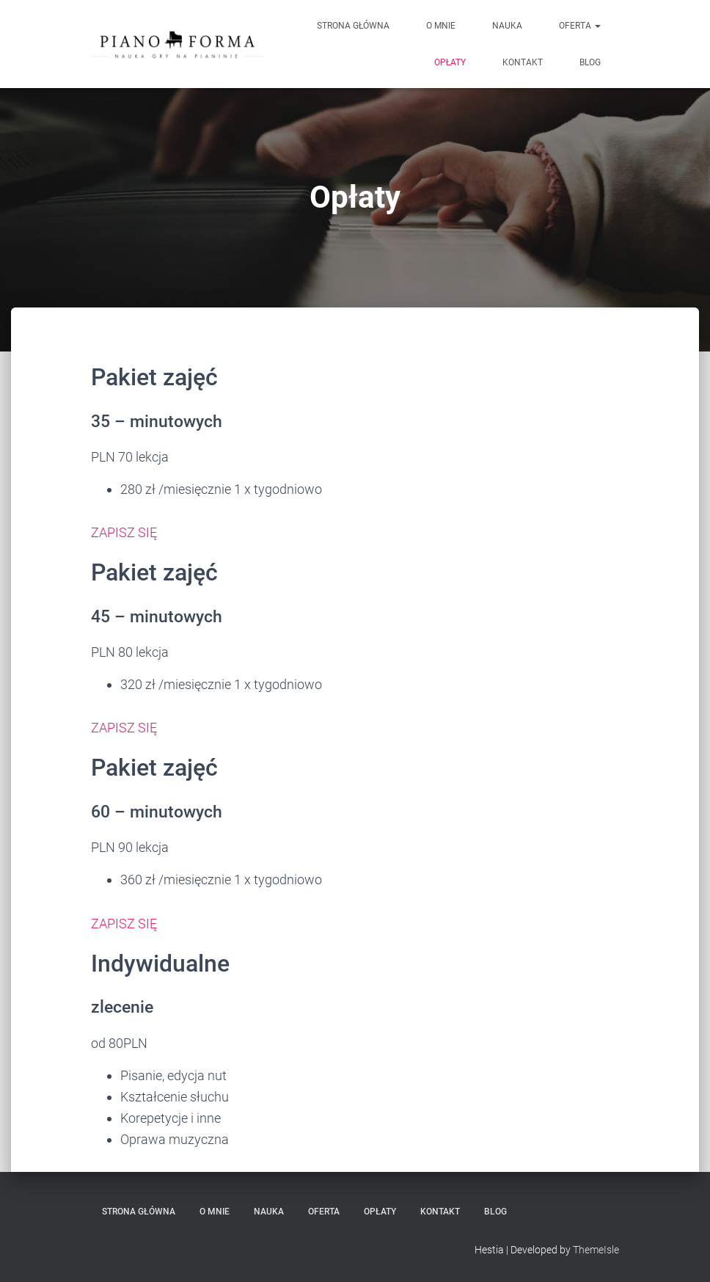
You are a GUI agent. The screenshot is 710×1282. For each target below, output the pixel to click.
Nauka (507, 26)
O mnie (440, 26)
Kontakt (522, 62)
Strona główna (353, 26)
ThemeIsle (596, 1250)
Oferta (580, 26)
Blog (590, 62)
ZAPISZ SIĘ (124, 532)
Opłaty (450, 62)
